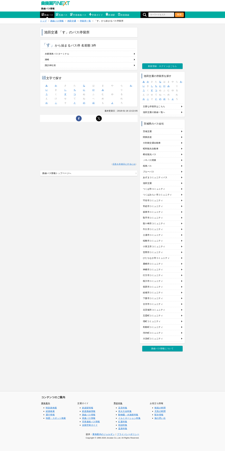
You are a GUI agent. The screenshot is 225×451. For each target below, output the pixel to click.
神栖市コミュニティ (153, 269)
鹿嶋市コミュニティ (153, 263)
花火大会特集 (125, 411)
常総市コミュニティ (153, 206)
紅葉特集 (122, 421)
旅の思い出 (160, 418)
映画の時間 (160, 408)
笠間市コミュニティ (153, 252)
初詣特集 (122, 425)
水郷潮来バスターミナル (57, 54)
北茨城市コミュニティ (154, 310)
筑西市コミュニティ (153, 287)
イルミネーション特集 (129, 418)
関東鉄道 (147, 137)
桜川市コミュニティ (153, 281)
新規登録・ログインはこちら (162, 66)
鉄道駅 (110, 14)
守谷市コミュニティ (153, 200)
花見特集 (122, 408)
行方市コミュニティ (153, 275)
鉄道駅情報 (87, 408)
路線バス (47, 14)
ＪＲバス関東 (149, 160)
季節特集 (118, 403)
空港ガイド (96, 14)
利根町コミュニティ (153, 327)
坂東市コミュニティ (153, 212)
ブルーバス (148, 171)
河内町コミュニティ (153, 333)
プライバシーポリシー (128, 434)
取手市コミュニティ (153, 217)
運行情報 (50, 414)
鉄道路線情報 (88, 411)
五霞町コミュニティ (153, 315)
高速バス (61, 14)
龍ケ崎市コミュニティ (154, 223)
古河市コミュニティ (153, 304)
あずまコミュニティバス (155, 177)
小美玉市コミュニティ (154, 246)
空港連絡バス (78, 14)
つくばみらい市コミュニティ (157, 194)
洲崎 (47, 59)
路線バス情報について (162, 348)
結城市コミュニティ (153, 292)
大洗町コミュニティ (153, 338)
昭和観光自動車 (151, 148)
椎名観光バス (149, 154)
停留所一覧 (85, 21)
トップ (43, 21)
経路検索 (50, 411)
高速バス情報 (88, 418)
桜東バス (147, 166)
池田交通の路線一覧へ (154, 112)
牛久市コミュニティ (153, 229)
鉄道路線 (123, 14)
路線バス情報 (48, 8)
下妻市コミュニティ (153, 298)
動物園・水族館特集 (128, 414)
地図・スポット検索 (56, 418)
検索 (179, 14)
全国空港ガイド (90, 425)
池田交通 (71, 21)
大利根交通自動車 (152, 143)
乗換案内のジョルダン (103, 434)
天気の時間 (160, 411)
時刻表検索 (51, 408)
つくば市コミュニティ (154, 189)
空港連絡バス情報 (91, 421)
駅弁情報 (159, 414)
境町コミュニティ (152, 321)
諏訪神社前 (50, 65)
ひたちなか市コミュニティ (156, 258)
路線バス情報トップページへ (56, 173)
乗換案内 (45, 403)
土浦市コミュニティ (153, 235)
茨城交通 (147, 131)
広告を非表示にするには (124, 164)
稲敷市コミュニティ (153, 240)
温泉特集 (122, 428)
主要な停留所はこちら (154, 106)
